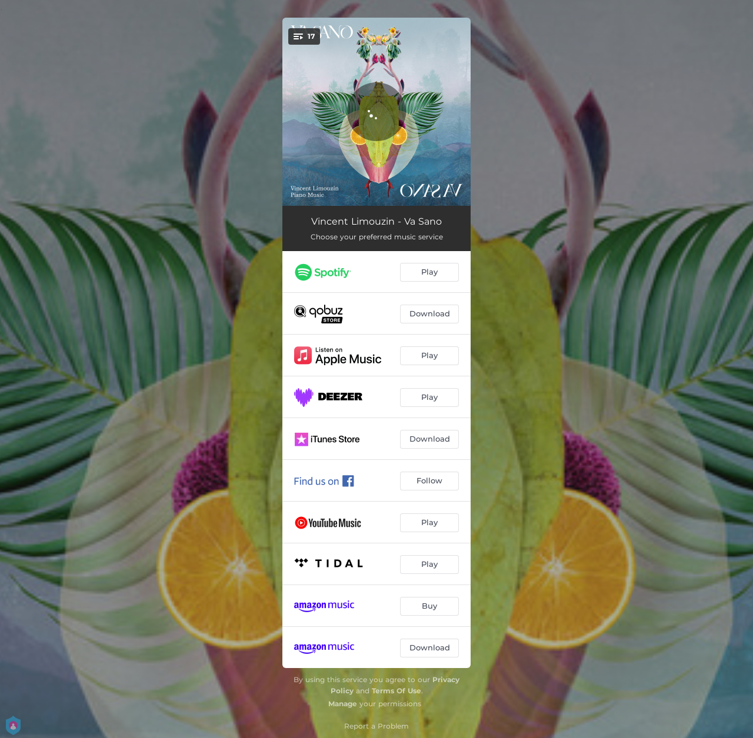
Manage (342, 703)
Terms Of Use (396, 690)
